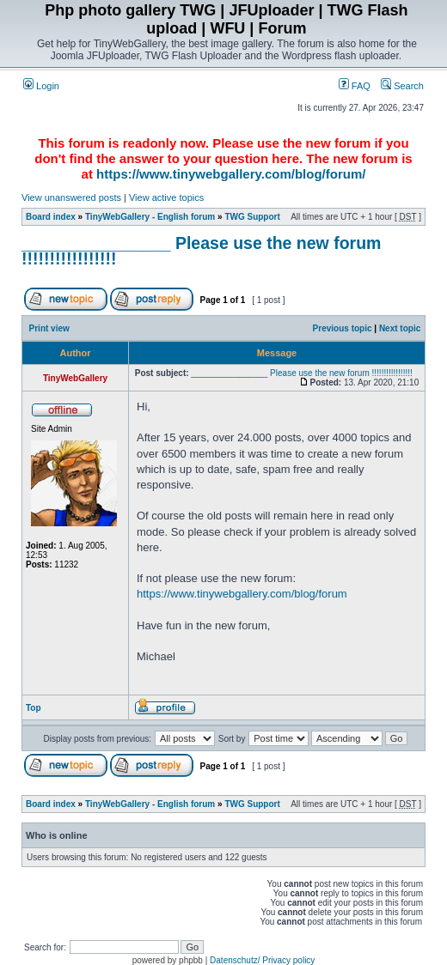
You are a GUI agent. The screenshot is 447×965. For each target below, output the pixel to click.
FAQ (354, 86)
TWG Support (251, 217)
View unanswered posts (71, 197)
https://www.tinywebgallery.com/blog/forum (242, 593)
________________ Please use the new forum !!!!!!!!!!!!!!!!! (201, 251)
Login (41, 86)
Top (33, 708)
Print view (49, 328)
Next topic (399, 328)
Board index (51, 217)
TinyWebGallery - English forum (150, 217)
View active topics (166, 197)
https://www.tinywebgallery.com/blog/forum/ (230, 174)
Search (402, 86)
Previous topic (342, 328)
